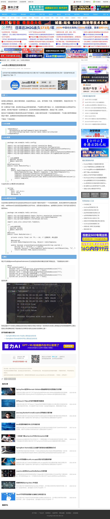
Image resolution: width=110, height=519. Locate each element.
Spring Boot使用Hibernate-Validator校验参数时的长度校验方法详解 (39, 389)
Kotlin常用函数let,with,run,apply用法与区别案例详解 (34, 459)
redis (6, 379)
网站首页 (4, 14)
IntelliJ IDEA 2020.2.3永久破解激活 (94, 102)
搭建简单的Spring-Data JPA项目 (27, 483)
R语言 (79, 18)
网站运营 (86, 14)
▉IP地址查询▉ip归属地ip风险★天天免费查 (41, 37)
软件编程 (13, 60)
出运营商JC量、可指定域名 (10, 32)
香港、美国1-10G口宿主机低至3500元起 (67, 39)
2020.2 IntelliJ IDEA (90, 116)
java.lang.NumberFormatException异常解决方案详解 (34, 412)
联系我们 (48, 513)
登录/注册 (78, 1)
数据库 (51, 14)
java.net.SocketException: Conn (93, 121)
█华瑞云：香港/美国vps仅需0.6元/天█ (67, 44)
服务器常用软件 (12, 1)
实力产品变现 (6, 37)
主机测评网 (23, 1)
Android (47, 18)
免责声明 (55, 513)
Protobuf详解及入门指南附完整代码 (94, 164)
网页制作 (14, 14)
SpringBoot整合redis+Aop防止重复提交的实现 (21, 336)
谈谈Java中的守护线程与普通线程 (93, 175)
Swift (57, 18)
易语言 (67, 18)
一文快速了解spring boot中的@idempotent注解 (32, 436)
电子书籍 (67, 14)
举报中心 (88, 1)
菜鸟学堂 (3, 1)
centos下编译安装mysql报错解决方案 (94, 166)
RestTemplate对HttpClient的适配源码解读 (95, 177)
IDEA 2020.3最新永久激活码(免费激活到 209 (97, 118)
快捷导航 (106, 1)
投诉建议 (68, 513)
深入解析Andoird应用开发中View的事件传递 (96, 186)
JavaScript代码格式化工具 (91, 207)
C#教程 (3, 18)
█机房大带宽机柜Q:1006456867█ (93, 34)
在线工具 (30, 1)
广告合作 (41, 513)
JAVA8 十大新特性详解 (91, 113)
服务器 (59, 14)
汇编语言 (73, 18)
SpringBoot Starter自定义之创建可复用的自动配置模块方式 (36, 447)
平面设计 (95, 14)
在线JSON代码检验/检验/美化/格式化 (94, 221)
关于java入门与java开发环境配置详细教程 (30, 401)
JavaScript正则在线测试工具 (91, 223)
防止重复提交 (12, 379)
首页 (8, 60)
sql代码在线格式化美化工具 (91, 215)
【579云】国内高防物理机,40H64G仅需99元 (14, 39)
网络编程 (23, 14)
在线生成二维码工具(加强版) (92, 226)
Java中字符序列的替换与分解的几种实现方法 (31, 494)
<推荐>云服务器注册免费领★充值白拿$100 (96, 32)
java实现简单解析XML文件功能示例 (28, 424)
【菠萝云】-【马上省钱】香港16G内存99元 (14, 34)
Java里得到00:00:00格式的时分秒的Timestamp (96, 183)
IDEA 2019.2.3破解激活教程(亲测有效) (95, 124)
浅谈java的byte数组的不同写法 (92, 188)
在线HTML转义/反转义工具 (91, 218)
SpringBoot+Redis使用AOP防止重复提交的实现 (21, 338)
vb (8, 18)
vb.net (12, 18)
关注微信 (97, 1)
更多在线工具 (87, 229)
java (42, 18)
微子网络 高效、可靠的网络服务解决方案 (68, 41)
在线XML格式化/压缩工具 (91, 210)
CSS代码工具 (87, 204)
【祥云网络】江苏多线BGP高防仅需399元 (96, 41)
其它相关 (85, 18)
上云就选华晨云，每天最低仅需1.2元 (39, 44)
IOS (52, 18)
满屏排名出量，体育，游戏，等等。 (66, 32)
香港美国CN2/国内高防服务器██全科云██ (14, 46)
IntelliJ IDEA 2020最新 (91, 99)
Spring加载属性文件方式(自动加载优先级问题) (97, 180)
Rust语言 (36, 18)
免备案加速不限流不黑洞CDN (64, 34)
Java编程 (24, 18)
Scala (61, 18)
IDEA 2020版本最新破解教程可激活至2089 (97, 110)
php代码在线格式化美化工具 (92, 212)
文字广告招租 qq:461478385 (37, 32)
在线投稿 (75, 513)
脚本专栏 (32, 14)
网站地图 (61, 513)
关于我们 (34, 513)
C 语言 (18, 18)
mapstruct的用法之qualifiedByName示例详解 (31, 471)
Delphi (30, 18)
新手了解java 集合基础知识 (91, 172)
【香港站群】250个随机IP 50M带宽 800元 (41, 39)
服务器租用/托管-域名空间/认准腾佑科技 (95, 44)
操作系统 (76, 14)
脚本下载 (42, 14)
